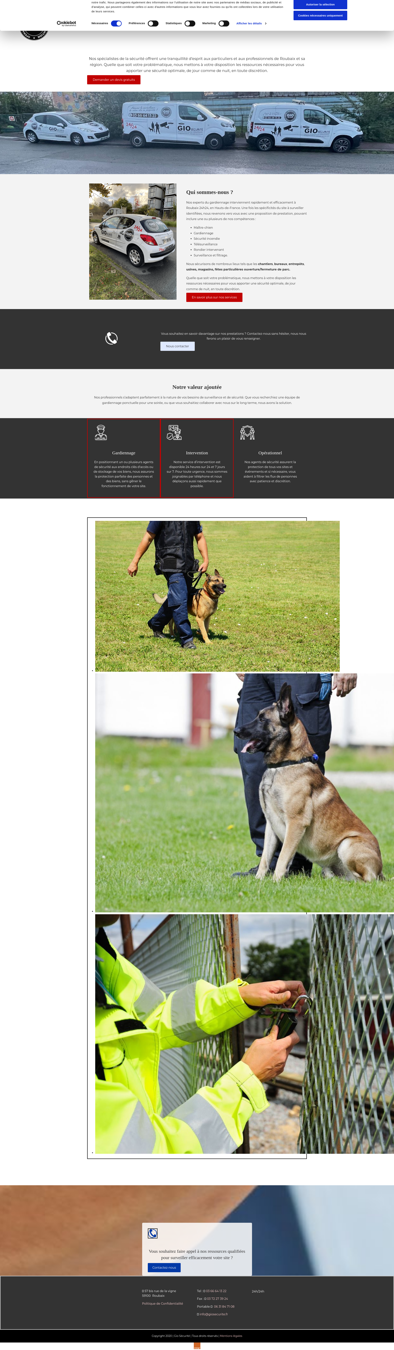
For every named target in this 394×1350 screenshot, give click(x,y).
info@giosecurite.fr (214, 1314)
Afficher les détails (249, 39)
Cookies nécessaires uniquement (320, 31)
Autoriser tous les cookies (320, 9)
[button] (113, 79)
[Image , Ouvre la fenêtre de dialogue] (217, 670)
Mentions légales (231, 1336)
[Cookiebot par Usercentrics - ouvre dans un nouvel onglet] (66, 39)
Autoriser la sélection (320, 20)
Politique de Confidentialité (162, 1303)
